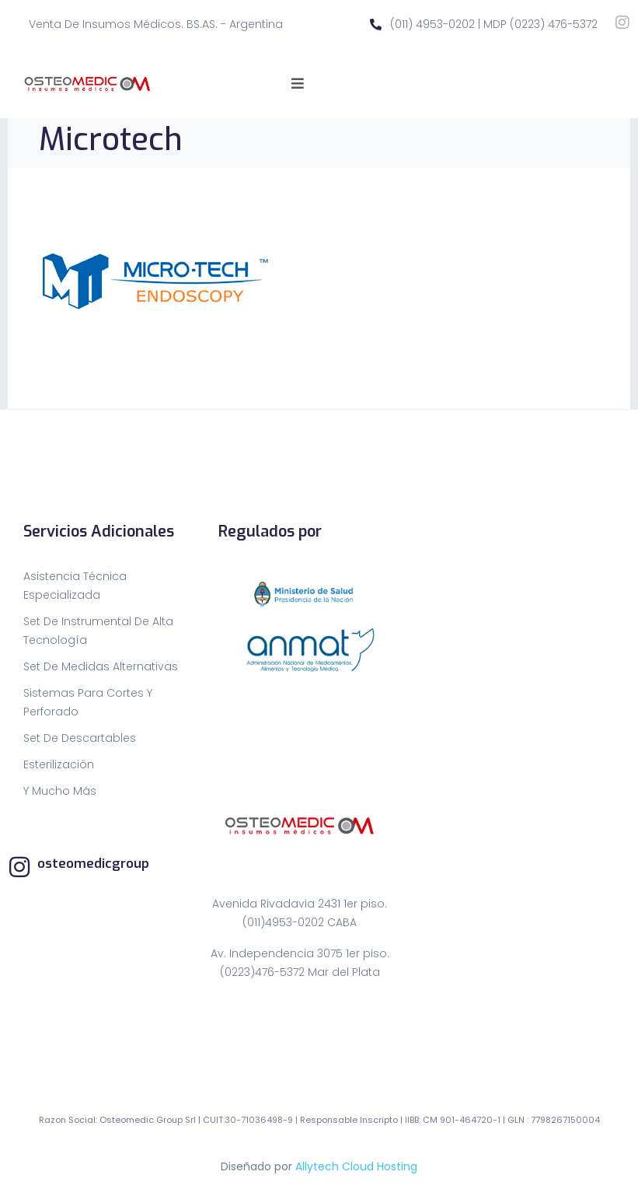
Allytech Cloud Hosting (356, 1166)
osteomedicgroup (93, 864)
